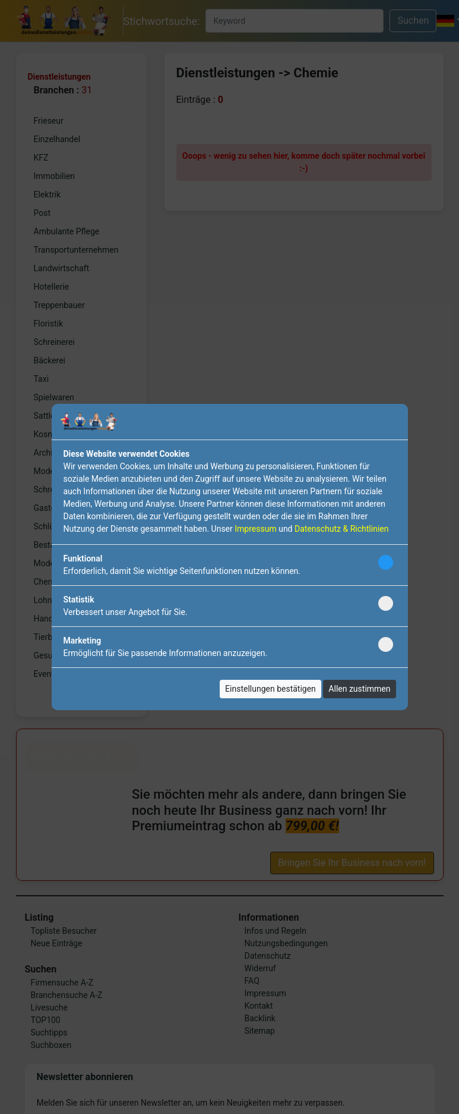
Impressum (255, 529)
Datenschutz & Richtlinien (341, 529)
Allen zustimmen (359, 688)
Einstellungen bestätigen (270, 688)
